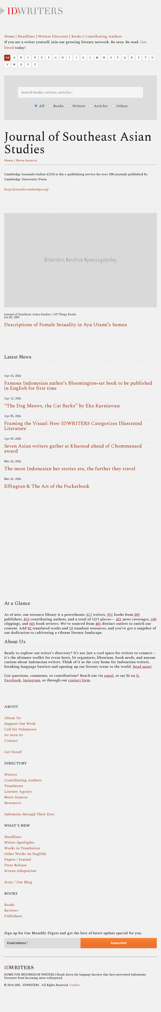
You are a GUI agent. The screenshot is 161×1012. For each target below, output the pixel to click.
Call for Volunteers (20, 729)
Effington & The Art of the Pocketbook (47, 486)
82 (29, 628)
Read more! (142, 666)
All (7, 58)
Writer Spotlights (19, 842)
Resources (12, 803)
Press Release (15, 865)
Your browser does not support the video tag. (80, 546)
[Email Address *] (42, 943)
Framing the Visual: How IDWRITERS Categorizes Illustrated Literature (73, 426)
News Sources (26, 160)
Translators (13, 786)
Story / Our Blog (18, 882)
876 (26, 619)
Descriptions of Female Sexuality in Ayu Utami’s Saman (65, 325)
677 (89, 614)
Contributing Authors (103, 36)
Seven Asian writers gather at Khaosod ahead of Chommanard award (73, 448)
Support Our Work (20, 723)
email (108, 675)
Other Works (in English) (25, 854)
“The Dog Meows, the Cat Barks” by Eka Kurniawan (62, 406)
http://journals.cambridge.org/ (26, 189)
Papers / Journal (17, 859)
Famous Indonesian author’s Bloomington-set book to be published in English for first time (78, 385)
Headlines (26, 36)
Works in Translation (22, 848)
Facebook (12, 680)
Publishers (13, 916)
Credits (75, 985)
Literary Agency (18, 791)
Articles (99, 106)
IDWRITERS (80, 9)
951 (110, 614)
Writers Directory (53, 36)
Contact (11, 740)
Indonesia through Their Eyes (29, 814)
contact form (79, 680)
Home (9, 36)
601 (32, 623)
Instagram (31, 680)
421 (118, 619)
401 (98, 623)
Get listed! (13, 752)
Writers (76, 106)
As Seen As (13, 735)
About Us (12, 718)
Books (76, 36)
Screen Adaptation (20, 871)
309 (137, 614)
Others (120, 106)
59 (71, 628)
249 (153, 619)
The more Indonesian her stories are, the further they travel (69, 469)
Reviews (11, 910)
